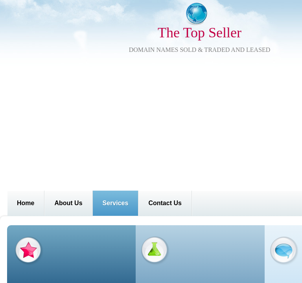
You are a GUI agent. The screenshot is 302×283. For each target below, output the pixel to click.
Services (116, 203)
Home (25, 203)
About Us (68, 203)
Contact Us (164, 203)
